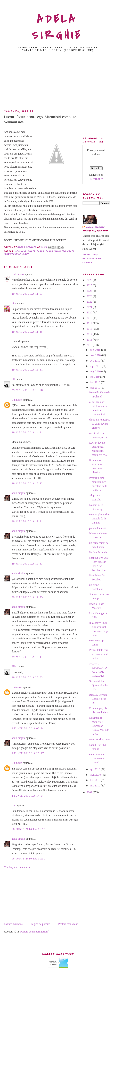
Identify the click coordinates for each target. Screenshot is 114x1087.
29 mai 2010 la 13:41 (27, 369)
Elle (14, 379)
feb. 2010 (95, 780)
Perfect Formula (98, 552)
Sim (14, 303)
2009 (90, 792)
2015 (90, 317)
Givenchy (21, 251)
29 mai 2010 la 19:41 (27, 656)
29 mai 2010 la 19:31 (27, 521)
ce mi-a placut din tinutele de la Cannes (99, 518)
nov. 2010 (95, 355)
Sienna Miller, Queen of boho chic (98, 685)
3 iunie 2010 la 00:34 (28, 728)
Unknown (17, 399)
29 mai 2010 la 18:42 (27, 483)
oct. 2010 (95, 360)
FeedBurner (96, 178)
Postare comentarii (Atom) (34, 931)
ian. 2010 (95, 785)
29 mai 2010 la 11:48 (27, 331)
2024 (90, 290)
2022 (90, 301)
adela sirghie (18, 492)
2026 (90, 280)
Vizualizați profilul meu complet (92, 258)
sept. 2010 (96, 366)
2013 (90, 328)
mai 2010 (95, 387)
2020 (90, 312)
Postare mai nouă (13, 923)
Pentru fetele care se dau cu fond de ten (98, 654)
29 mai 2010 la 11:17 (27, 293)
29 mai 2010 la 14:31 (27, 432)
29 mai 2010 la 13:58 (27, 390)
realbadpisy (18, 274)
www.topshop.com (99, 739)
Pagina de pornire (40, 923)
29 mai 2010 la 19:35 (27, 597)
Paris (31, 251)
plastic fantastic (97, 528)
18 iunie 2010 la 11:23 (28, 829)
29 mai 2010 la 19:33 (27, 563)
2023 (90, 296)
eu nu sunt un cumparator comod (96, 758)
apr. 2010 (95, 769)
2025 (90, 285)
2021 (90, 307)
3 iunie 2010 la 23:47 (28, 753)
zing (14, 805)
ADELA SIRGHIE (57, 27)
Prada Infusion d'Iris (60, 251)
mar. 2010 (95, 774)
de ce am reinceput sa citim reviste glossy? (99, 423)
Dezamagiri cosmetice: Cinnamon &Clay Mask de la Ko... (99, 725)
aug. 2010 (95, 371)
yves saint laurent (16, 253)
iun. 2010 (95, 382)
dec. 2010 (95, 349)
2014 (90, 323)
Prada (40, 251)
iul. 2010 (95, 376)
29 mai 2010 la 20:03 (27, 677)
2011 (90, 339)
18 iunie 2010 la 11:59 (28, 858)
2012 (90, 334)
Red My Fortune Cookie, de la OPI (98, 698)
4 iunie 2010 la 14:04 (28, 795)
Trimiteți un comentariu (17, 867)
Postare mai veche (68, 923)
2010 (90, 345)
